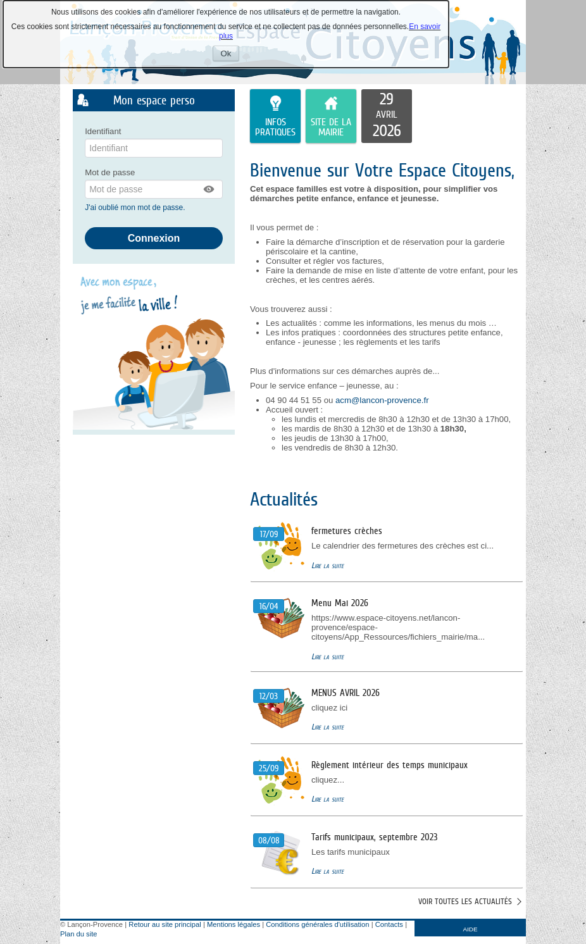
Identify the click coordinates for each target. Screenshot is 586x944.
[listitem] (386, 116)
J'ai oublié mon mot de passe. (136, 207)
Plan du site (78, 934)
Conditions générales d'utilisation (317, 924)
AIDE (470, 929)
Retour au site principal (164, 924)
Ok (230, 54)
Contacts (389, 924)
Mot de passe (110, 172)
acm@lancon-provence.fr (382, 400)
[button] (209, 189)
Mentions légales (233, 924)
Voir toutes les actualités (465, 901)
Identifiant (103, 131)
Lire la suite (327, 565)
